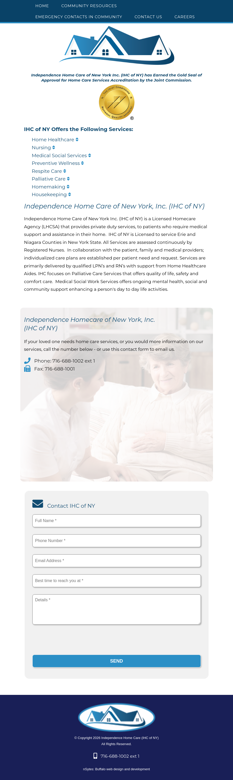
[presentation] (71, 641)
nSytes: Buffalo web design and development (116, 769)
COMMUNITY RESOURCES (89, 5)
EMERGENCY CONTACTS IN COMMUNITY (78, 16)
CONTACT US (148, 16)
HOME (42, 5)
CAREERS (184, 16)
